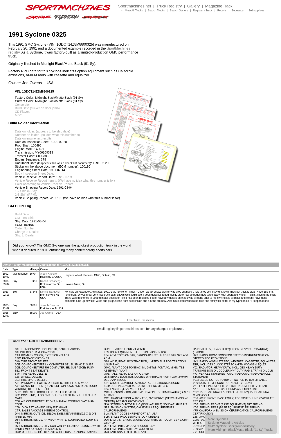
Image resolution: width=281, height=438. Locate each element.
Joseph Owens (49, 305)
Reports (222, 10)
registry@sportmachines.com (125, 329)
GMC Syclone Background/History (231, 426)
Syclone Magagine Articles (226, 422)
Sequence (237, 10)
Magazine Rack (218, 6)
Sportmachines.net (134, 6)
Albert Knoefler (49, 273)
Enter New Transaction (140, 320)
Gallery (193, 6)
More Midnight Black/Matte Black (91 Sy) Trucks (240, 429)
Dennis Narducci (49, 291)
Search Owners (179, 10)
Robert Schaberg (50, 281)
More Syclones (218, 419)
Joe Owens (46, 312)
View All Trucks (134, 10)
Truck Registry (169, 6)
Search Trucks (156, 10)
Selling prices (256, 10)
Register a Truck (202, 10)
